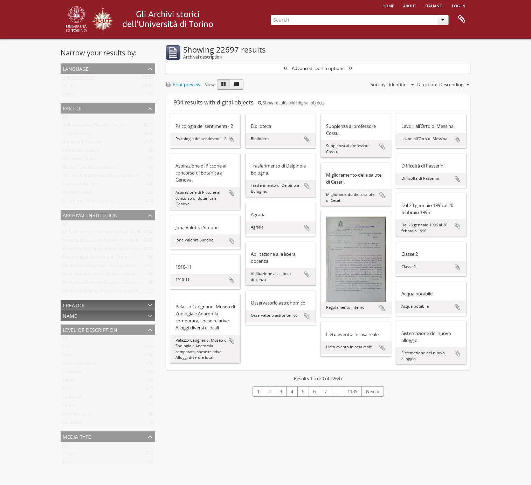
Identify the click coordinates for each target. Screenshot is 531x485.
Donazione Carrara (81, 143)
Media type (77, 436)
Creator (74, 304)
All (64, 118)
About (409, 5)
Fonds (68, 407)
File (65, 348)
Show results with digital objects (291, 103)
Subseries (72, 373)
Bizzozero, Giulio (79, 160)
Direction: (427, 84)
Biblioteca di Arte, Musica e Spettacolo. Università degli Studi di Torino (134, 292)
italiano (434, 5)
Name (70, 315)
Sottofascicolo (76, 415)
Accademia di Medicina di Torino (95, 258)
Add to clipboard (231, 139)
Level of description (90, 329)
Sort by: (379, 84)
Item (67, 356)
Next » (372, 391)
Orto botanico (76, 135)
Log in (459, 5)
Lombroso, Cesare (81, 152)
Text (66, 463)
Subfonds (72, 398)
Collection (72, 424)
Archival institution (90, 214)
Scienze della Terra (81, 185)
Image (68, 455)
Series (68, 381)
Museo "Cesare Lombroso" (90, 168)
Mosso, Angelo (77, 194)
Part (66, 390)
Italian (68, 87)
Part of (73, 107)
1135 (352, 391)
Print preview (183, 84)
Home (388, 5)
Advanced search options (318, 68)
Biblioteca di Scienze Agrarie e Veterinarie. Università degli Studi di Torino (137, 275)
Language (76, 68)
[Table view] (236, 84)
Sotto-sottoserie (79, 365)
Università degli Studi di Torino (93, 126)
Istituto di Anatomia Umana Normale (100, 177)
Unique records (78, 78)
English (69, 95)
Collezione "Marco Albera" (89, 202)
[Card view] (223, 84)
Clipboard (461, 19)
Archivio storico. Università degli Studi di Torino (111, 233)
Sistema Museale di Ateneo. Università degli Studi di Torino (123, 242)
